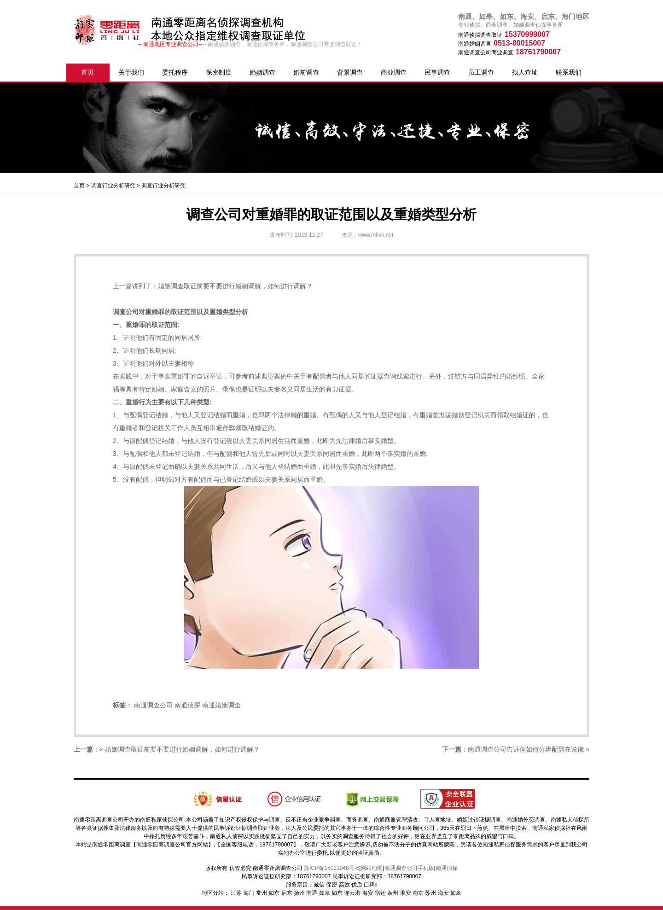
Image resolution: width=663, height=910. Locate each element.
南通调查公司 (153, 705)
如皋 (324, 893)
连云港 (352, 893)
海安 (367, 893)
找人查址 (525, 72)
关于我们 (131, 72)
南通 (311, 893)
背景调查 (350, 72)
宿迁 (380, 893)
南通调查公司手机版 (409, 868)
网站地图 (372, 868)
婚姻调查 (262, 72)
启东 (286, 893)
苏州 (430, 893)
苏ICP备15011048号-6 (331, 868)
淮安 (405, 893)
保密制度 (219, 72)
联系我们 (569, 72)
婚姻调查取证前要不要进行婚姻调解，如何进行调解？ (235, 286)
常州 (261, 893)
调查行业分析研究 (113, 185)
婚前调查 (306, 72)
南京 (418, 893)
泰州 (392, 893)
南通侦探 (187, 705)
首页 (87, 72)
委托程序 (175, 72)
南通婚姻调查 (221, 705)
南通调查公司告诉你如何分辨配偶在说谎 (526, 749)
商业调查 (394, 72)
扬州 (299, 893)
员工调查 (481, 72)
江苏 (236, 893)
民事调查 (437, 72)
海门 (249, 893)
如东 (273, 893)
